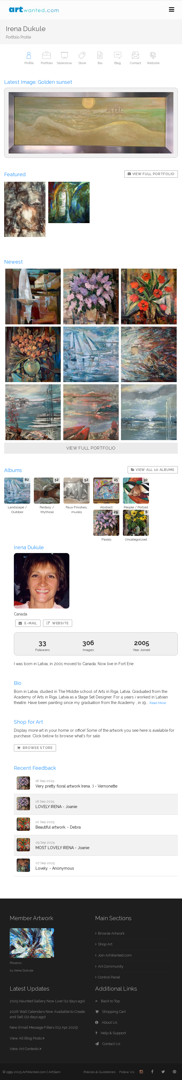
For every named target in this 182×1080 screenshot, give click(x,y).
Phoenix (16, 963)
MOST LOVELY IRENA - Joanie (62, 848)
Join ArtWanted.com (115, 955)
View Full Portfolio (151, 174)
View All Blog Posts (27, 1038)
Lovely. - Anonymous (55, 868)
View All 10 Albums (153, 470)
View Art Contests (25, 1049)
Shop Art (105, 944)
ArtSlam (54, 1072)
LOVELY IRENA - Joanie (56, 806)
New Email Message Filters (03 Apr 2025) (44, 1027)
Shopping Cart (110, 1012)
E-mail (28, 623)
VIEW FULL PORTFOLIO (91, 448)
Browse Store (35, 748)
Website (57, 623)
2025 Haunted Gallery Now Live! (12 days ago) (47, 1001)
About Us (106, 1022)
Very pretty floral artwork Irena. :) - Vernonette (76, 786)
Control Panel (109, 977)
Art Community (110, 966)
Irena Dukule (23, 970)
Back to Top (107, 1001)
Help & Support (110, 1033)
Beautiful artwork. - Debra (58, 827)
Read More (158, 703)
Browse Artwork (111, 933)
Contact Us (107, 1044)
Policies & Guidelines (99, 1072)
